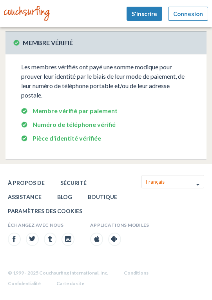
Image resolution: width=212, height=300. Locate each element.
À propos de (26, 182)
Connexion (188, 13)
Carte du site (70, 283)
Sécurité (73, 182)
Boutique (102, 196)
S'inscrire (144, 13)
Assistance (25, 196)
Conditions (136, 273)
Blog (64, 196)
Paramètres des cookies (45, 211)
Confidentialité (24, 283)
